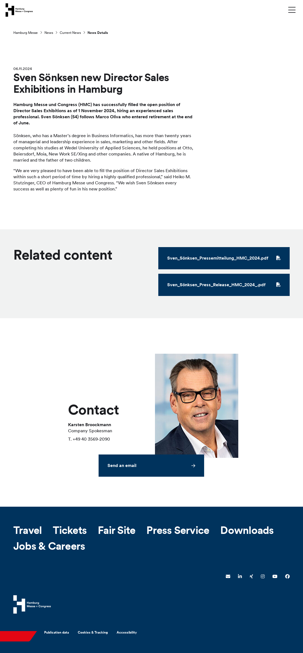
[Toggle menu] (291, 9)
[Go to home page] (19, 9)
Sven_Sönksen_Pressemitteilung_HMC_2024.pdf (224, 258)
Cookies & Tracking (93, 632)
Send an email (121, 465)
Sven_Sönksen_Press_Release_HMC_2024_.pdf (224, 285)
